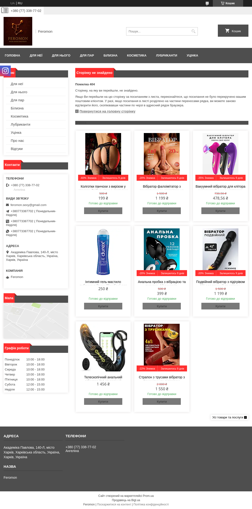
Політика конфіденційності (151, 504)
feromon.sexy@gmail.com (28, 205)
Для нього (61, 55)
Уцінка (192, 55)
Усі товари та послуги (227, 417)
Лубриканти (166, 55)
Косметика (136, 55)
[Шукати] (193, 31)
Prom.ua (148, 496)
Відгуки (17, 149)
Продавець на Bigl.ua (126, 500)
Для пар (87, 55)
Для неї (36, 55)
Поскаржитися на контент (114, 504)
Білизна (110, 55)
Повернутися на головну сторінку (107, 111)
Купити (103, 211)
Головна (12, 55)
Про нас (17, 141)
